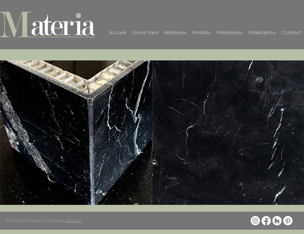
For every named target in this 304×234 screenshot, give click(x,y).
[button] (152, 132)
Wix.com (73, 220)
